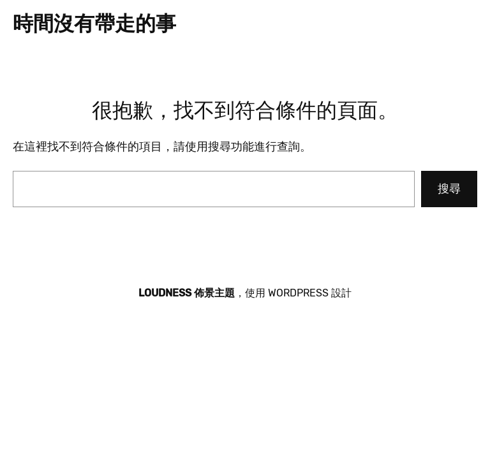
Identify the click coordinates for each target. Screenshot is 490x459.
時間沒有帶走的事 (94, 23)
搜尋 (449, 188)
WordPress (298, 293)
